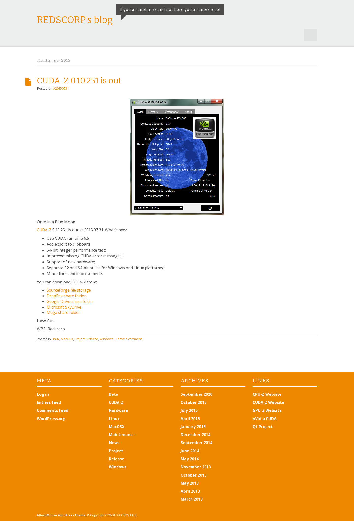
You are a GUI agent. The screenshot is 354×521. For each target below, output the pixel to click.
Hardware (119, 410)
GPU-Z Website (267, 410)
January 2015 (193, 426)
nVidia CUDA (265, 418)
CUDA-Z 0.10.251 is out (86, 80)
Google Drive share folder (70, 301)
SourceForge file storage (69, 290)
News (114, 442)
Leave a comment (129, 339)
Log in (43, 394)
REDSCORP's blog (75, 20)
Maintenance (122, 434)
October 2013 (194, 475)
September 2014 (197, 442)
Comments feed (53, 410)
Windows (107, 339)
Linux (55, 339)
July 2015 (189, 410)
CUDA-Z (44, 230)
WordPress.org (51, 418)
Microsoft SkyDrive (64, 307)
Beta (113, 394)
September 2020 (197, 394)
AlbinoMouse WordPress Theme (62, 515)
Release (92, 339)
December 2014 (196, 434)
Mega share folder (64, 312)
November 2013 (196, 467)
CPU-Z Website (267, 394)
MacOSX (67, 339)
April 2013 (190, 491)
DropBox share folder (67, 295)
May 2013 (190, 483)
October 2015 (194, 402)
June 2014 (190, 450)
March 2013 (192, 499)
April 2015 (190, 418)
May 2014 (190, 459)
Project (79, 339)
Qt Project (263, 426)
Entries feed (49, 402)
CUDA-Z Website (269, 402)
